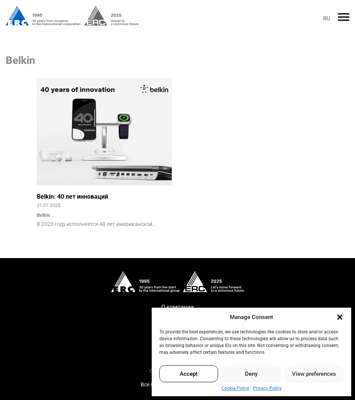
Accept (189, 373)
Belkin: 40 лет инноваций (72, 196)
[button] (340, 317)
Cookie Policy (235, 388)
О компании (177, 307)
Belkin (43, 215)
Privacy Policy (267, 388)
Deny (251, 373)
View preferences (314, 373)
